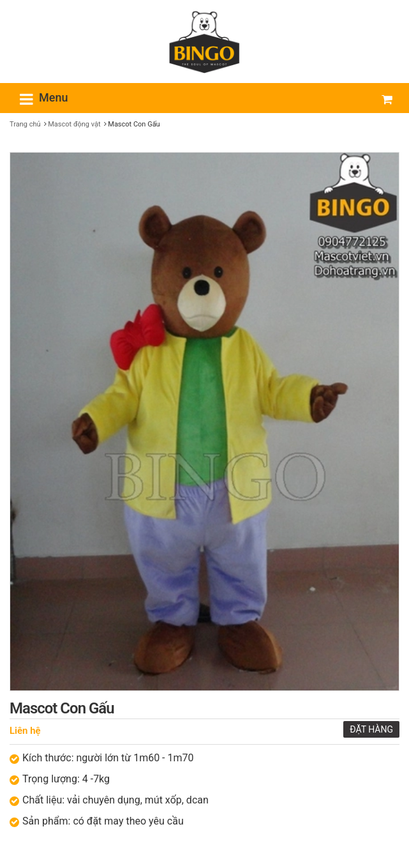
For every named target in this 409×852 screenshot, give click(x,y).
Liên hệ (25, 730)
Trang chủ (25, 124)
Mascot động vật (74, 124)
